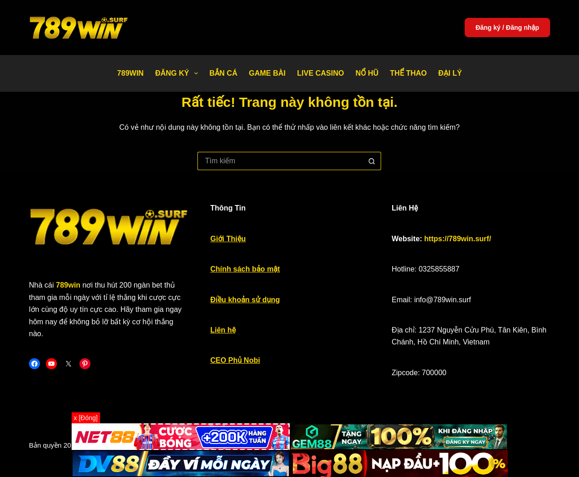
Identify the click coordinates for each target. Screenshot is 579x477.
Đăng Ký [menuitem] (178, 73)
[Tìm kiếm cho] (280, 161)
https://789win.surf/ (457, 239)
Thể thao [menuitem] (408, 73)
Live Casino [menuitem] (320, 73)
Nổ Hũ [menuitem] (366, 73)
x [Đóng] (86, 418)
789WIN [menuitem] (130, 73)
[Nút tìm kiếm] (372, 161)
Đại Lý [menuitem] (450, 73)
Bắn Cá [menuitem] (223, 73)
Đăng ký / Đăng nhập (507, 27)
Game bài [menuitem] (267, 73)
